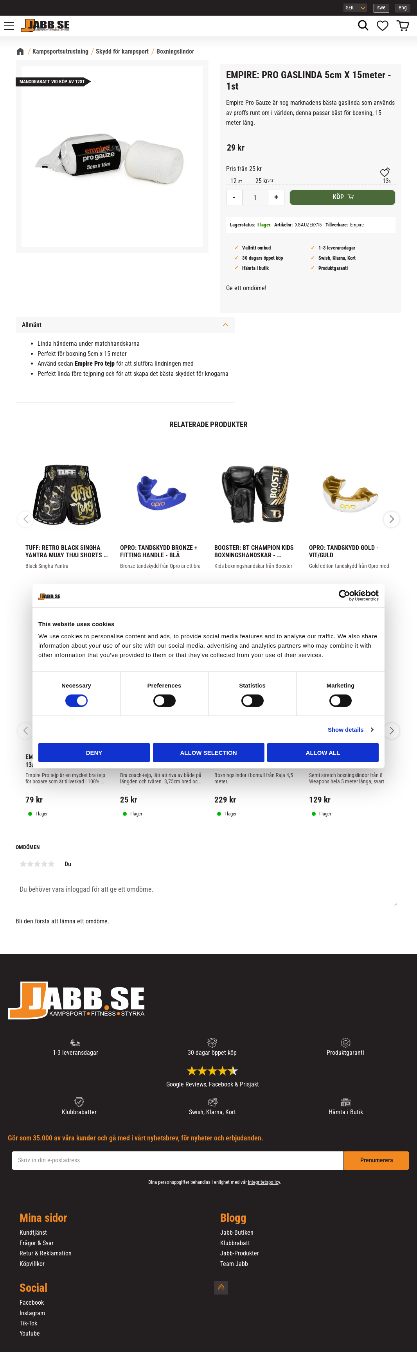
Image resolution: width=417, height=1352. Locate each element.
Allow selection (208, 752)
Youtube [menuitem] (30, 1333)
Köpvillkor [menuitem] (32, 1264)
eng (403, 7)
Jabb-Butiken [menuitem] (236, 1232)
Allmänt (31, 325)
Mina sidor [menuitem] (43, 1218)
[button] (13, 25)
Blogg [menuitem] (233, 1218)
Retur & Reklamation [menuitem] (46, 1253)
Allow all (323, 752)
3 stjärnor (37, 863)
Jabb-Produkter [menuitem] (239, 1253)
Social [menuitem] (33, 1288)
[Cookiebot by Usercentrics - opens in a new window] (344, 595)
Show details (346, 729)
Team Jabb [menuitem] (234, 1264)
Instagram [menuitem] (32, 1313)
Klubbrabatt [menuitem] (235, 1243)
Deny (94, 752)
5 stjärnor (51, 863)
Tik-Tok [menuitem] (28, 1323)
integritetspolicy (264, 1182)
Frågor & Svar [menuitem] (37, 1243)
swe (381, 7)
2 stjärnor (30, 863)
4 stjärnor (44, 863)
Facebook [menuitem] (32, 1302)
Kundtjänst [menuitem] (33, 1232)
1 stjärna (23, 863)
